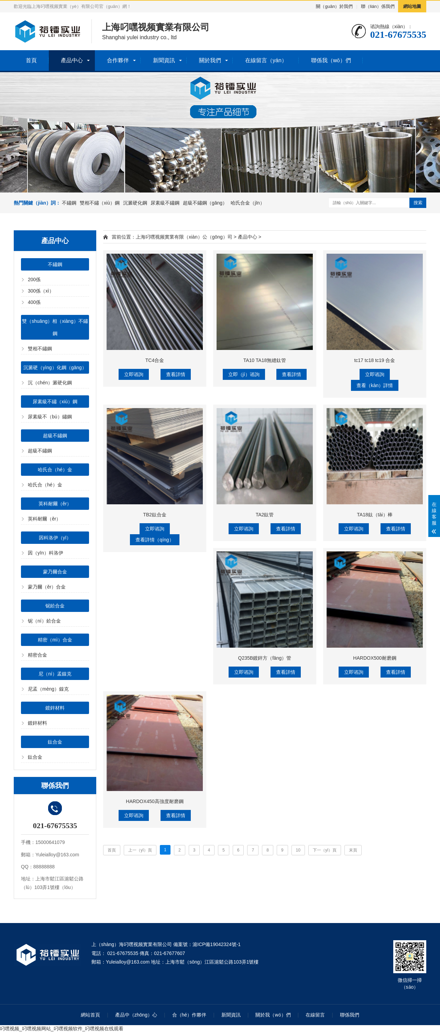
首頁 (31, 60)
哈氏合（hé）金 (55, 469)
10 (298, 850)
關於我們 (210, 60)
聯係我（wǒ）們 (331, 60)
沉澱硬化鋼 (135, 203)
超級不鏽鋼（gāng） (205, 203)
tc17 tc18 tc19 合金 (374, 360)
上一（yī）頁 (140, 850)
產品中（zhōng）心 (136, 1015)
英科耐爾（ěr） (55, 503)
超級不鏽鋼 (55, 435)
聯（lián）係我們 (378, 6)
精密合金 (37, 655)
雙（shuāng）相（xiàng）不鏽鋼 (55, 327)
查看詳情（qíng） (154, 539)
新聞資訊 (164, 60)
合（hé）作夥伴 (189, 1015)
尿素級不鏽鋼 (165, 203)
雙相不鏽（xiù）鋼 (100, 203)
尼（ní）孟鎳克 (55, 674)
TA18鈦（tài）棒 (374, 514)
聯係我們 (349, 1015)
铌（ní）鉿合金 (44, 621)
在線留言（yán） (266, 60)
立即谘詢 (133, 374)
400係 (34, 302)
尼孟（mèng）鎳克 (48, 689)
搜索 (418, 202)
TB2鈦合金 (154, 514)
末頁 (353, 850)
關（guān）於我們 (334, 6)
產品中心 (72, 60)
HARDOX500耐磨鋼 (374, 658)
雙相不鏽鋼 (40, 348)
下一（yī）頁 (325, 850)
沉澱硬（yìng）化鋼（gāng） (55, 367)
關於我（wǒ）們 (272, 1015)
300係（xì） (41, 291)
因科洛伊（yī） (55, 537)
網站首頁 (90, 1015)
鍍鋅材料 (55, 708)
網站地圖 (412, 6)
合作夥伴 (118, 60)
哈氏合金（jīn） (248, 203)
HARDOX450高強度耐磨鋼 (154, 801)
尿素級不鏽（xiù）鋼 (55, 401)
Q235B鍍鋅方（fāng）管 (265, 658)
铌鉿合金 (55, 605)
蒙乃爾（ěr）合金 (47, 587)
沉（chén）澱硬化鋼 (50, 382)
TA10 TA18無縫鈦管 (264, 360)
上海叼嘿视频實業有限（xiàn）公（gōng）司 (184, 237)
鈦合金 (55, 742)
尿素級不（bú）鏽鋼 (50, 416)
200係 (34, 279)
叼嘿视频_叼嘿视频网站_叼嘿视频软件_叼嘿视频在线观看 (61, 1028)
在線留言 (315, 1015)
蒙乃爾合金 (55, 571)
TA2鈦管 (265, 514)
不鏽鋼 (69, 203)
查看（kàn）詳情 (374, 385)
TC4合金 (154, 360)
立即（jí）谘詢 (244, 374)
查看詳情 (175, 374)
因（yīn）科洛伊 (45, 553)
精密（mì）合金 (55, 640)
